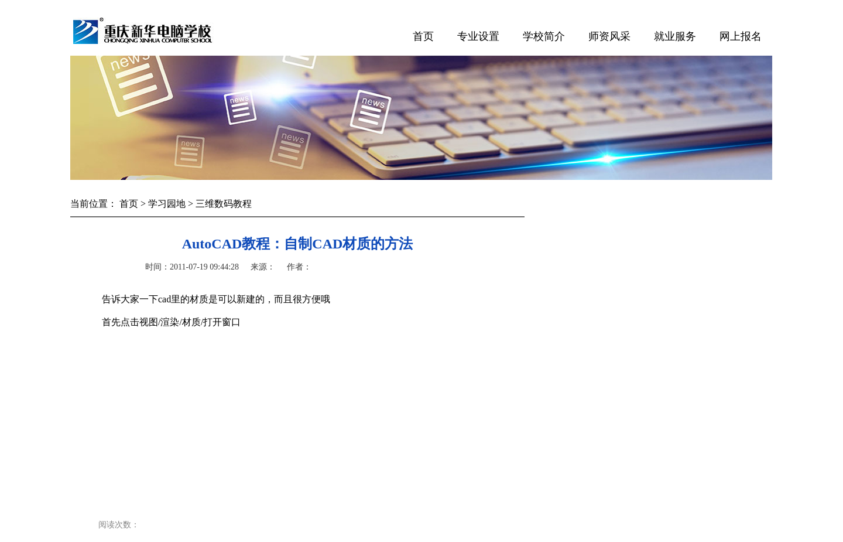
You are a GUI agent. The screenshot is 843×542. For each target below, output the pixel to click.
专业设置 (478, 36)
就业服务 (675, 36)
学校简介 (544, 36)
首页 (423, 36)
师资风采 (609, 36)
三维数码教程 (224, 204)
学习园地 (167, 204)
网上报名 (740, 36)
